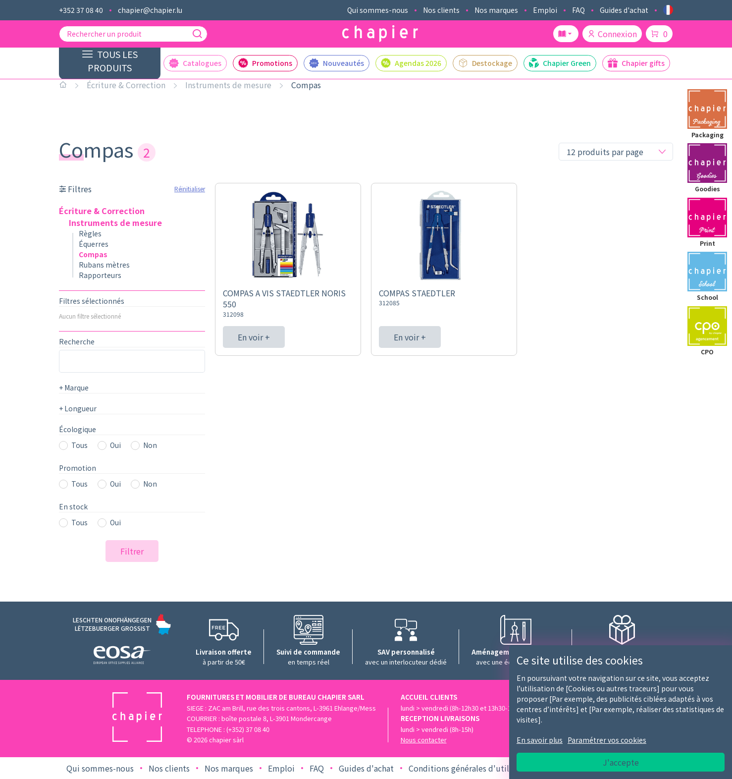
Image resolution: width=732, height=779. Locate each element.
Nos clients (441, 10)
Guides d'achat (624, 10)
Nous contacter (424, 739)
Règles (90, 233)
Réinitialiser (189, 188)
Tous (79, 445)
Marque (74, 387)
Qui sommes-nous (377, 10)
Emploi (545, 10)
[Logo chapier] (380, 34)
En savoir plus (540, 740)
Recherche (77, 341)
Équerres (93, 244)
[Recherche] (197, 33)
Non (150, 445)
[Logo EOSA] (122, 656)
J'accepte (621, 762)
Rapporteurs (100, 275)
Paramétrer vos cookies (607, 740)
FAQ (578, 10)
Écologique (77, 429)
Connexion (612, 34)
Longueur (78, 408)
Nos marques (496, 10)
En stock (73, 506)
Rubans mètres (104, 265)
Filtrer (132, 551)
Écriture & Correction (126, 85)
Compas (306, 85)
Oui (115, 445)
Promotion (77, 468)
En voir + (254, 337)
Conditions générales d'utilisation (471, 768)
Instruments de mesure (228, 85)
